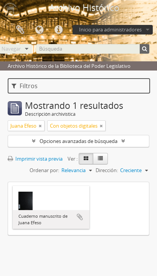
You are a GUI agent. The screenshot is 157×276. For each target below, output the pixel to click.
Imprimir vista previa (35, 158)
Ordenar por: (44, 170)
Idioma (39, 29)
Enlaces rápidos (58, 29)
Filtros (25, 86)
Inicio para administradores (110, 29)
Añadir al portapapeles (80, 217)
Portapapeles (20, 29)
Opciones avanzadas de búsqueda (78, 141)
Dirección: (107, 170)
